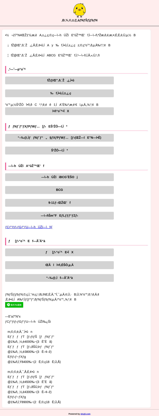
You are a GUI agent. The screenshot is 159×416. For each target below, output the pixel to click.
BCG (59, 189)
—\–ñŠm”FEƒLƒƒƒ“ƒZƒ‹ (59, 215)
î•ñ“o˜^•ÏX (59, 111)
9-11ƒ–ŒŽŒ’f (59, 202)
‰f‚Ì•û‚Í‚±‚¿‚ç (59, 93)
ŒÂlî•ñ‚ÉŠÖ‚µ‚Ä (59, 265)
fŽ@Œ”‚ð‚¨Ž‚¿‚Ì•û (59, 80)
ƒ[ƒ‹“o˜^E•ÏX (59, 252)
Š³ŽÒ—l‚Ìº (59, 150)
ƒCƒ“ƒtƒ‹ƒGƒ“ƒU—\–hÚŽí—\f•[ (28, 227)
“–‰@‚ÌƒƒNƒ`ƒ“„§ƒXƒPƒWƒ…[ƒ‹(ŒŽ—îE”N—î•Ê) (59, 137)
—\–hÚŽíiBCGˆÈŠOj (59, 177)
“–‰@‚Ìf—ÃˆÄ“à (59, 278)
